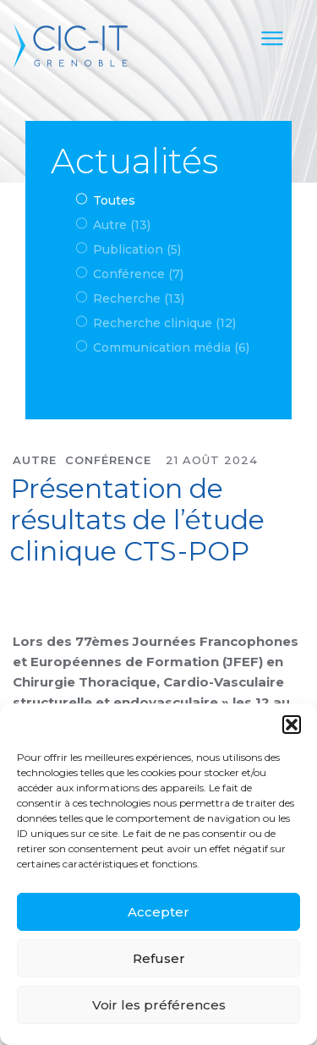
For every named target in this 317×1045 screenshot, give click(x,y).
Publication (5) (137, 249)
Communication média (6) (171, 347)
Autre (35, 460)
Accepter (158, 912)
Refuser (159, 958)
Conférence (108, 460)
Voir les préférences (159, 1005)
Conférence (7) (138, 274)
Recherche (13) (138, 298)
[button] (291, 724)
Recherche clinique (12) (164, 323)
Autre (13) (121, 225)
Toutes (114, 200)
